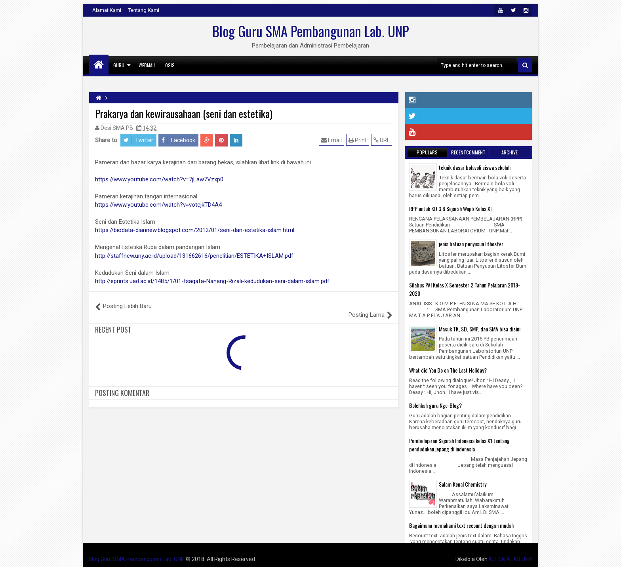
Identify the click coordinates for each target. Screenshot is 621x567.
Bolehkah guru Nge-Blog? (435, 405)
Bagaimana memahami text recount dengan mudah (461, 525)
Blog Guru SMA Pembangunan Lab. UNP (310, 31)
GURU (118, 65)
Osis (170, 65)
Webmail (147, 65)
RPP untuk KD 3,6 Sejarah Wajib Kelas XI (450, 208)
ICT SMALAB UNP (510, 559)
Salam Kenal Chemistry (462, 484)
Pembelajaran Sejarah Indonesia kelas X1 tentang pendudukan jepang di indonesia (459, 444)
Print (358, 140)
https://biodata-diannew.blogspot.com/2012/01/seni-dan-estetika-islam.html (194, 230)
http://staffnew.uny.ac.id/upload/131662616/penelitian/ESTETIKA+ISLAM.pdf (194, 255)
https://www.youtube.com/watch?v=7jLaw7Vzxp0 (159, 179)
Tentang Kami (143, 10)
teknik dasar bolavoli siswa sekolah (475, 167)
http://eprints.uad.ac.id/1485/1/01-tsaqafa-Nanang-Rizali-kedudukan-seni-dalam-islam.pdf (212, 281)
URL (382, 140)
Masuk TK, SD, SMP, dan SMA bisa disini (479, 329)
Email (332, 140)
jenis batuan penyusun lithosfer (471, 244)
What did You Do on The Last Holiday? (448, 370)
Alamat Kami (106, 10)
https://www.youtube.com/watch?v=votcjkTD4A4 (158, 204)
